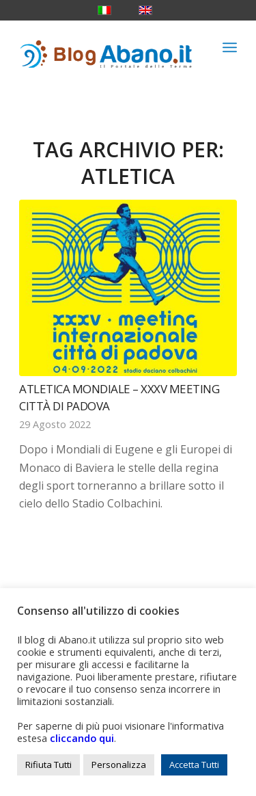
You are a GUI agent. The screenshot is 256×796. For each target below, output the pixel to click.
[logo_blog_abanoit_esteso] (106, 47)
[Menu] (230, 47)
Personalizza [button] (118, 764)
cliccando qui (82, 738)
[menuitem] (230, 47)
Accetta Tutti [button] (194, 764)
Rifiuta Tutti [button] (48, 764)
